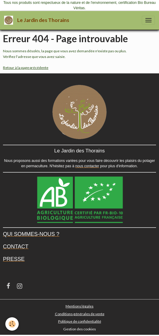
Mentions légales (79, 306)
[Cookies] (12, 324)
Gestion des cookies (79, 329)
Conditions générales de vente (79, 314)
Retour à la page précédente (25, 67)
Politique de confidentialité (79, 321)
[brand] (37, 20)
